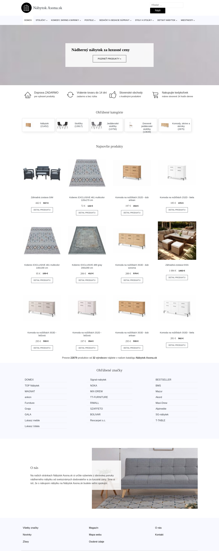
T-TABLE (166, 408)
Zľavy (26, 529)
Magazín (93, 515)
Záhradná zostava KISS (177, 265)
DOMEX (29, 379)
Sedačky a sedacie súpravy (114, 20)
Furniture (30, 397)
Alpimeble (75, 402)
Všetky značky (30, 515)
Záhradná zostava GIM (42, 197)
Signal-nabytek (78, 379)
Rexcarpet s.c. (123, 408)
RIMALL (74, 397)
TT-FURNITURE (124, 391)
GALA (119, 402)
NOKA (28, 385)
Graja (164, 397)
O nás (158, 515)
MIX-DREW (167, 385)
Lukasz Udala (32, 414)
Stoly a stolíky (143, 20)
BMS (73, 385)
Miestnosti (187, 20)
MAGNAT (121, 385)
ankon (73, 391)
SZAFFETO (31, 402)
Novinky (27, 522)
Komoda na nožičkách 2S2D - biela (177, 197)
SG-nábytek (31, 408)
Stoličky (40, 20)
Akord (164, 391)
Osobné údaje (96, 529)
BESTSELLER (123, 379)
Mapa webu (95, 522)
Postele (89, 20)
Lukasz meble (77, 408)
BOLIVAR (166, 402)
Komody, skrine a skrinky (65, 20)
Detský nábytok (166, 20)
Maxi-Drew (121, 397)
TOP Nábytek (168, 379)
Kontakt (159, 522)
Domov (28, 20)
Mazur (28, 391)
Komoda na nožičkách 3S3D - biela (177, 332)
